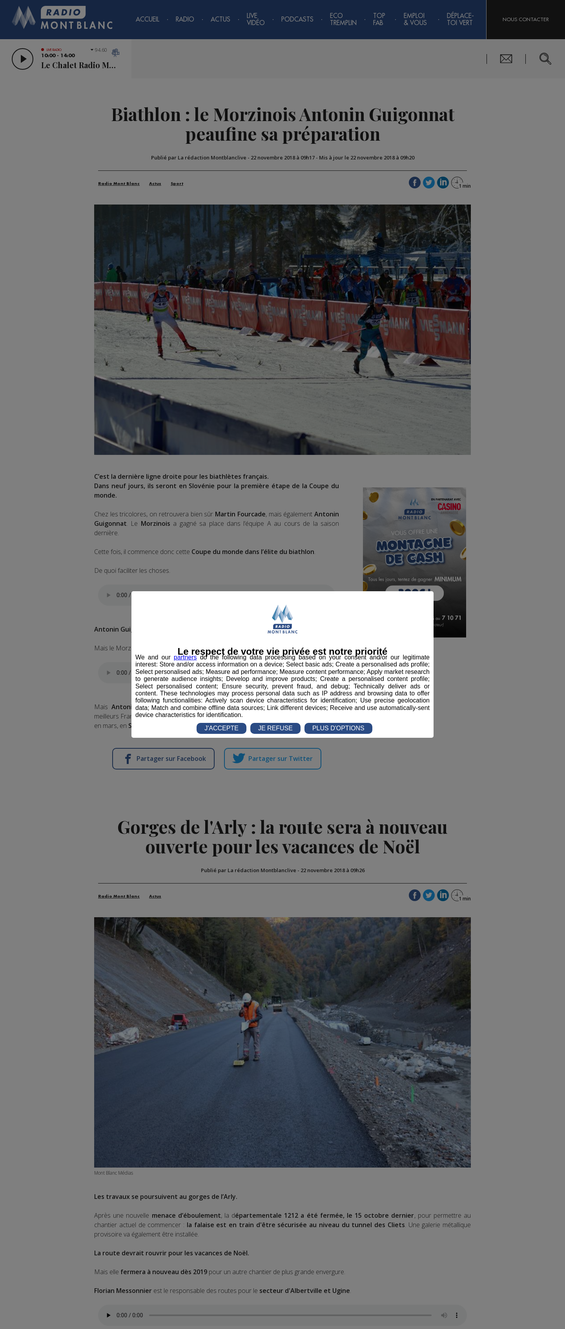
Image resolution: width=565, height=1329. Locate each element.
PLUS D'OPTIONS (338, 728)
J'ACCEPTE (221, 728)
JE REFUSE (275, 728)
